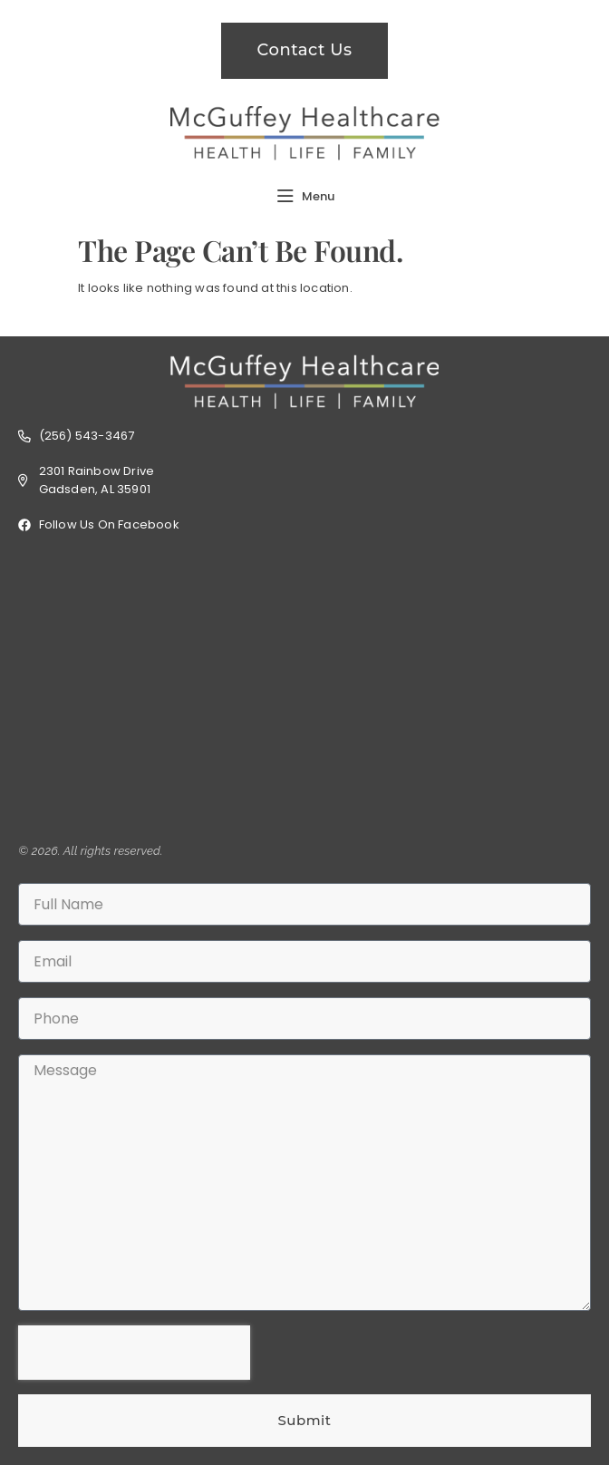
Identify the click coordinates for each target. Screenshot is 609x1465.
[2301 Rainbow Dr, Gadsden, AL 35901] (304, 688)
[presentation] (134, 1352)
